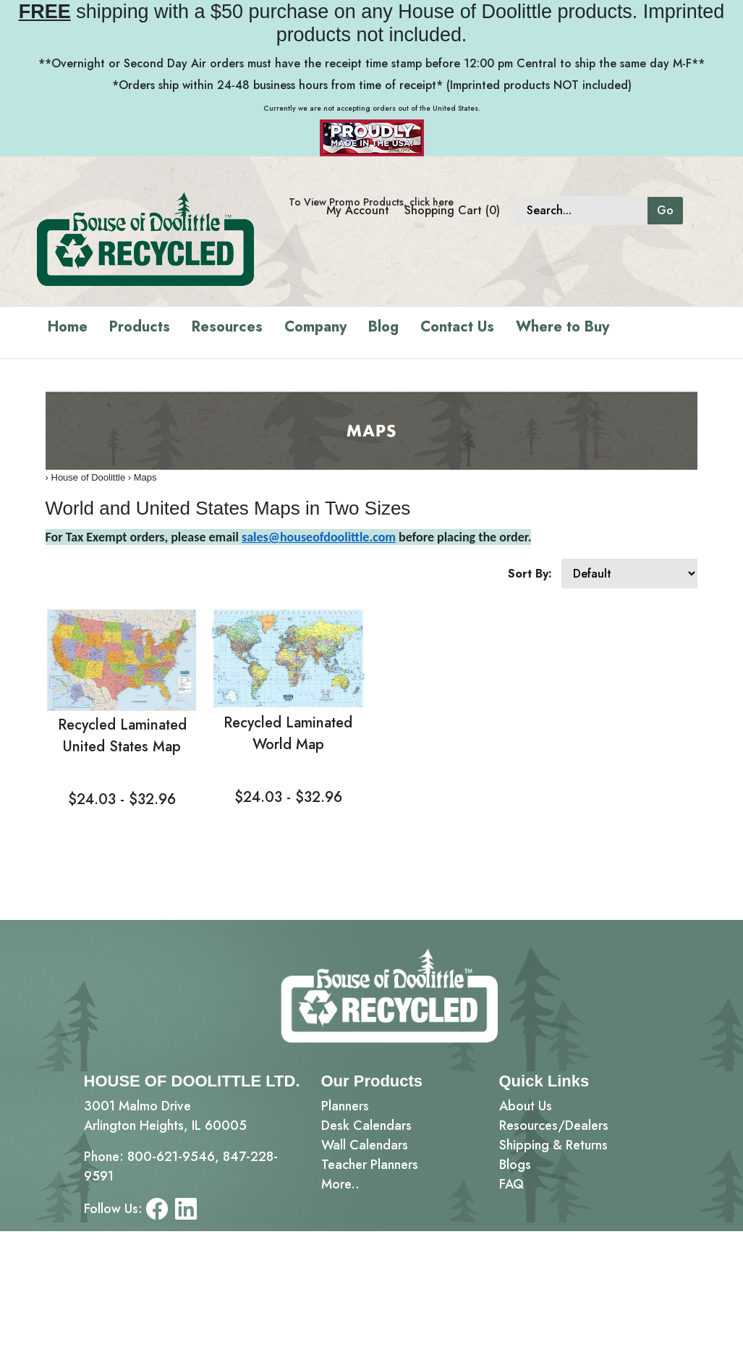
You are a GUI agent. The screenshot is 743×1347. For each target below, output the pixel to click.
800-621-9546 (171, 1156)
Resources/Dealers (553, 1125)
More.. (340, 1184)
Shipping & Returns (553, 1145)
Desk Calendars (366, 1125)
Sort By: (530, 573)
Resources (227, 326)
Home (68, 326)
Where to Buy (562, 326)
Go (665, 210)
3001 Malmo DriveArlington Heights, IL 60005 (165, 1116)
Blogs (515, 1164)
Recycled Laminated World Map (288, 733)
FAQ (511, 1184)
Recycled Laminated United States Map (122, 735)
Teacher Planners (369, 1164)
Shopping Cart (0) (452, 210)
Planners (345, 1106)
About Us (525, 1106)
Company (315, 326)
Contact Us (457, 326)
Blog (383, 326)
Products (139, 326)
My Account (357, 210)
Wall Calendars (364, 1145)
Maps (145, 477)
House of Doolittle (88, 477)
